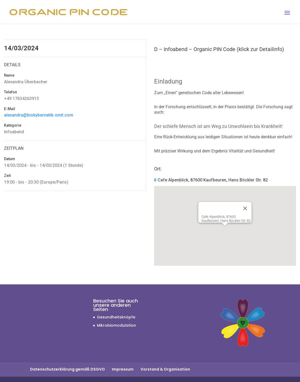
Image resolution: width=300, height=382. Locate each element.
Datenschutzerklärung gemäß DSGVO (67, 369)
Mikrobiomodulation (116, 325)
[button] (224, 230)
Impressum (123, 369)
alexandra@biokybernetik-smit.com (38, 115)
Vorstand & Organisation (165, 369)
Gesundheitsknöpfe (116, 317)
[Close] (245, 208)
